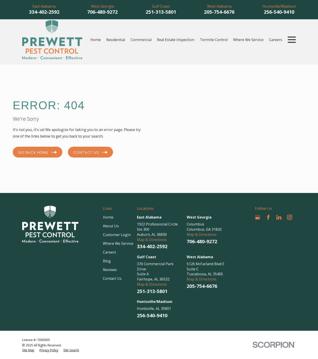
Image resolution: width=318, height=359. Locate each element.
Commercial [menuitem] (141, 39)
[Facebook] (268, 217)
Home (108, 217)
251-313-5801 (161, 12)
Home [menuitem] (95, 39)
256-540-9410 (279, 12)
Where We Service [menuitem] (248, 39)
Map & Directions (152, 239)
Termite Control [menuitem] (214, 39)
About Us (111, 225)
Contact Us (112, 278)
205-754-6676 (219, 12)
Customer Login (117, 234)
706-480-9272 (102, 12)
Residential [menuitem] (115, 39)
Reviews (110, 269)
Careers (109, 252)
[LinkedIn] (278, 217)
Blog (107, 260)
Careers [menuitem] (275, 39)
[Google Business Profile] (257, 217)
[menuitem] (28, 350)
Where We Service (118, 243)
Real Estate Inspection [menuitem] (175, 39)
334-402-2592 (44, 12)
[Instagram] (289, 217)
